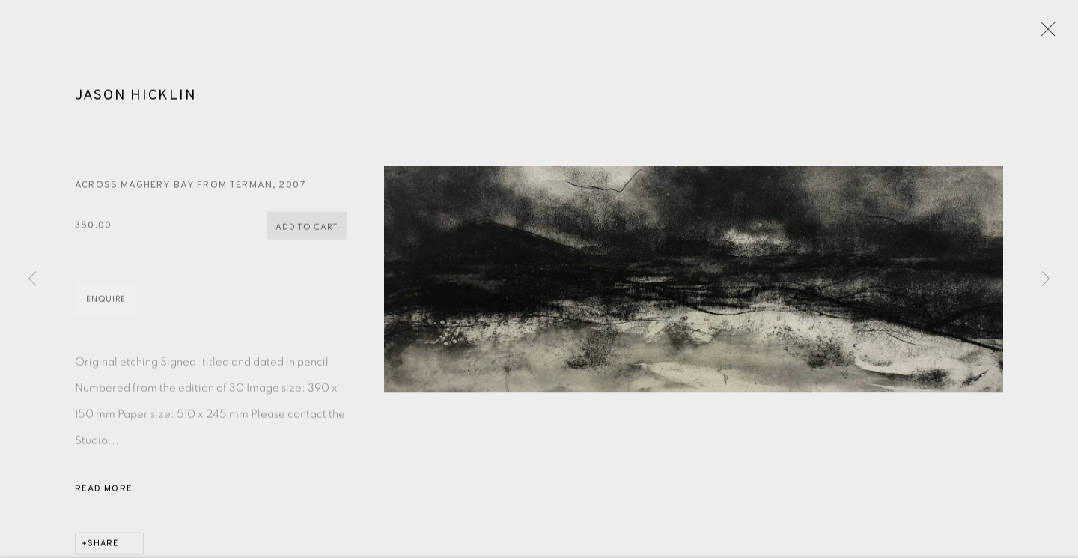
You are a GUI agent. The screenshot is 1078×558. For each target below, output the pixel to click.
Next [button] (1046, 279)
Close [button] (1044, 33)
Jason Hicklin (135, 98)
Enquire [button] (106, 301)
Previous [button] (32, 279)
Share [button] (103, 546)
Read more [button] (104, 491)
